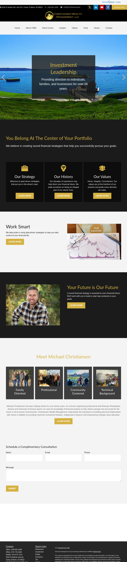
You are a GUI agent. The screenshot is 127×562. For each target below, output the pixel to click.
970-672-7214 (17, 555)
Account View (119, 7)
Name (8, 452)
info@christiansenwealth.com (71, 7)
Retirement (39, 549)
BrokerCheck (97, 551)
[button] (17, 28)
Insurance (39, 557)
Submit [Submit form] (12, 489)
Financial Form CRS (64, 548)
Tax (36, 559)
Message (10, 467)
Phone (87, 452)
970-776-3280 (16, 552)
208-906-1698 (51, 7)
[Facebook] (108, 7)
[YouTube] (101, 7)
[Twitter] (89, 7)
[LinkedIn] (95, 7)
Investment (39, 552)
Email (47, 452)
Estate (37, 554)
